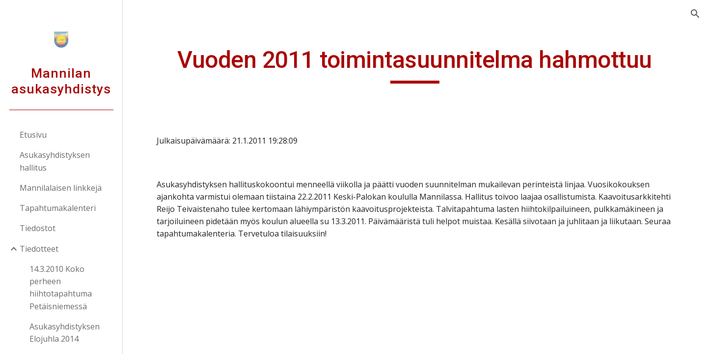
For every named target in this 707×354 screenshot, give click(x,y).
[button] (695, 14)
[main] (415, 64)
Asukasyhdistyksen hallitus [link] (55, 161)
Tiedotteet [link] (39, 248)
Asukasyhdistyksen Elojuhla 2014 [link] (64, 332)
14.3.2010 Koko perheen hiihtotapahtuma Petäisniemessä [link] (60, 288)
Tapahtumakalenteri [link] (58, 208)
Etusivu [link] (33, 134)
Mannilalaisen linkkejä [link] (61, 187)
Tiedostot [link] (37, 228)
